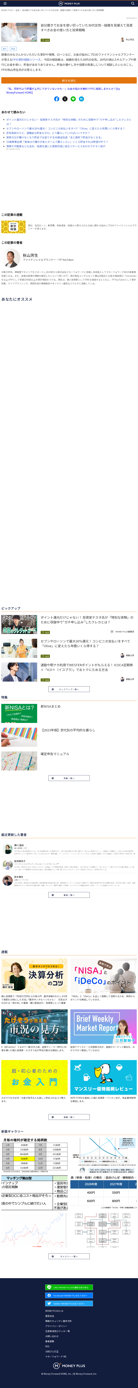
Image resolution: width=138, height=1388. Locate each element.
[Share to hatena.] (81, 98)
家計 (5, 48)
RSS (47, 1346)
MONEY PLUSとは (54, 1310)
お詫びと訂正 (52, 1351)
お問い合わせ (52, 1336)
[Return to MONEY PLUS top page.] (69, 3)
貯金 (13, 48)
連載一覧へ (69, 1117)
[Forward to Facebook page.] (69, 1295)
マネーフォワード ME (56, 1356)
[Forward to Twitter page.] (69, 1303)
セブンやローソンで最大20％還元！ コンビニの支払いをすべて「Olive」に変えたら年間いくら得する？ (65, 128)
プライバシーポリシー (56, 1326)
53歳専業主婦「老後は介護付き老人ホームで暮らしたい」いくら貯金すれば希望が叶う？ (57, 142)
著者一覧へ (69, 895)
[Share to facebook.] (56, 98)
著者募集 (49, 1341)
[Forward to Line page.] (69, 1287)
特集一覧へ (69, 778)
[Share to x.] (64, 98)
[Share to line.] (73, 98)
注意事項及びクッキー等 (57, 1331)
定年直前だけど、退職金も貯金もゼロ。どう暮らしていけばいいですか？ (48, 133)
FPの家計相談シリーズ (26, 59)
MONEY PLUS (7, 10)
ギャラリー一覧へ (69, 1256)
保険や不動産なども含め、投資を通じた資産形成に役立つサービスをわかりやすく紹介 (55, 146)
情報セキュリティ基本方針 (58, 1321)
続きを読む (69, 80)
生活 (17, 10)
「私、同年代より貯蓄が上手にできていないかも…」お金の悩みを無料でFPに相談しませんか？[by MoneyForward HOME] (63, 90)
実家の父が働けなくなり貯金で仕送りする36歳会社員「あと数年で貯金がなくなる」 (54, 137)
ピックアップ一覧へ (69, 689)
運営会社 (49, 1315)
